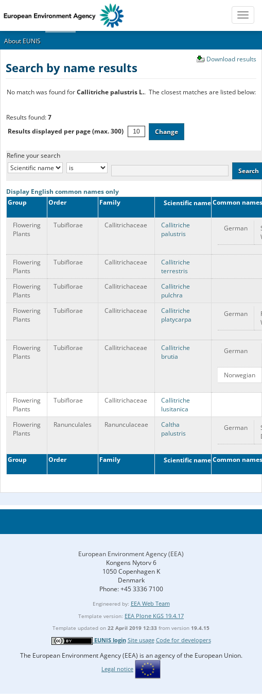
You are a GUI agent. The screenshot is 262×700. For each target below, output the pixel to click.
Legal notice (117, 669)
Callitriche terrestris (175, 266)
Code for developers (183, 640)
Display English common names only (62, 191)
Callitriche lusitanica (175, 404)
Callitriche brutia (175, 352)
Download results (231, 59)
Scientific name (184, 202)
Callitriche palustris (175, 229)
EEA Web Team (150, 603)
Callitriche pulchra (175, 290)
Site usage (141, 640)
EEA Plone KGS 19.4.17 (154, 616)
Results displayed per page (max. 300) (66, 131)
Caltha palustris (173, 429)
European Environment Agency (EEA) (131, 553)
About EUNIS (22, 41)
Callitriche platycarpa (176, 315)
